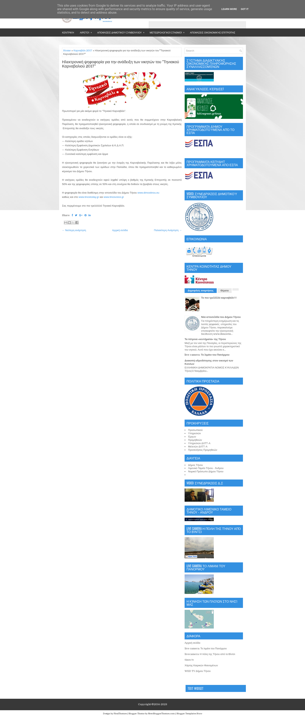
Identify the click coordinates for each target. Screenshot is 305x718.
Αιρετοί (87, 31)
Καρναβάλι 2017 (83, 50)
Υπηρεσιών (194, 433)
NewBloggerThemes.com (161, 713)
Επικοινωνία (78, 40)
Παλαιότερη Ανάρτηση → (168, 230)
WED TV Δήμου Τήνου (198, 671)
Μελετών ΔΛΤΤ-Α (197, 446)
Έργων (192, 436)
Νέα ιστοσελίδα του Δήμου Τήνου (221, 317)
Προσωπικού (195, 430)
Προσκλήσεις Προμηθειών (202, 449)
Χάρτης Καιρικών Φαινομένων (201, 665)
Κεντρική (68, 32)
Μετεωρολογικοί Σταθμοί (168, 31)
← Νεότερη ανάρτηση (74, 230)
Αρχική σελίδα (120, 230)
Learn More (229, 9)
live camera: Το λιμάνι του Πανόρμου (207, 354)
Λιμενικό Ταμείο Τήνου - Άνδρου (205, 468)
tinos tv (189, 659)
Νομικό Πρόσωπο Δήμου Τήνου (205, 471)
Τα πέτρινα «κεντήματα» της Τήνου (205, 339)
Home (67, 50)
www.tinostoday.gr (89, 196)
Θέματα (225, 290)
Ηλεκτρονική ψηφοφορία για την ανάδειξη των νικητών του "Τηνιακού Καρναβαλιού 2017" (120, 64)
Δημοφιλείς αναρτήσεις (201, 290)
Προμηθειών (195, 439)
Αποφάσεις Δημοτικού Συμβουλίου (122, 31)
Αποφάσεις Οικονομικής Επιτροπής (212, 32)
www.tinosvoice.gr (114, 196)
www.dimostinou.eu (148, 192)
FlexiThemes (120, 713)
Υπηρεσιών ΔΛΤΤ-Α (199, 443)
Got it (245, 9)
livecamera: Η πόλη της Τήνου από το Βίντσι (210, 654)
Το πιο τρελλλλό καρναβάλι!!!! (219, 297)
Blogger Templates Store (189, 713)
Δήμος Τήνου (195, 465)
